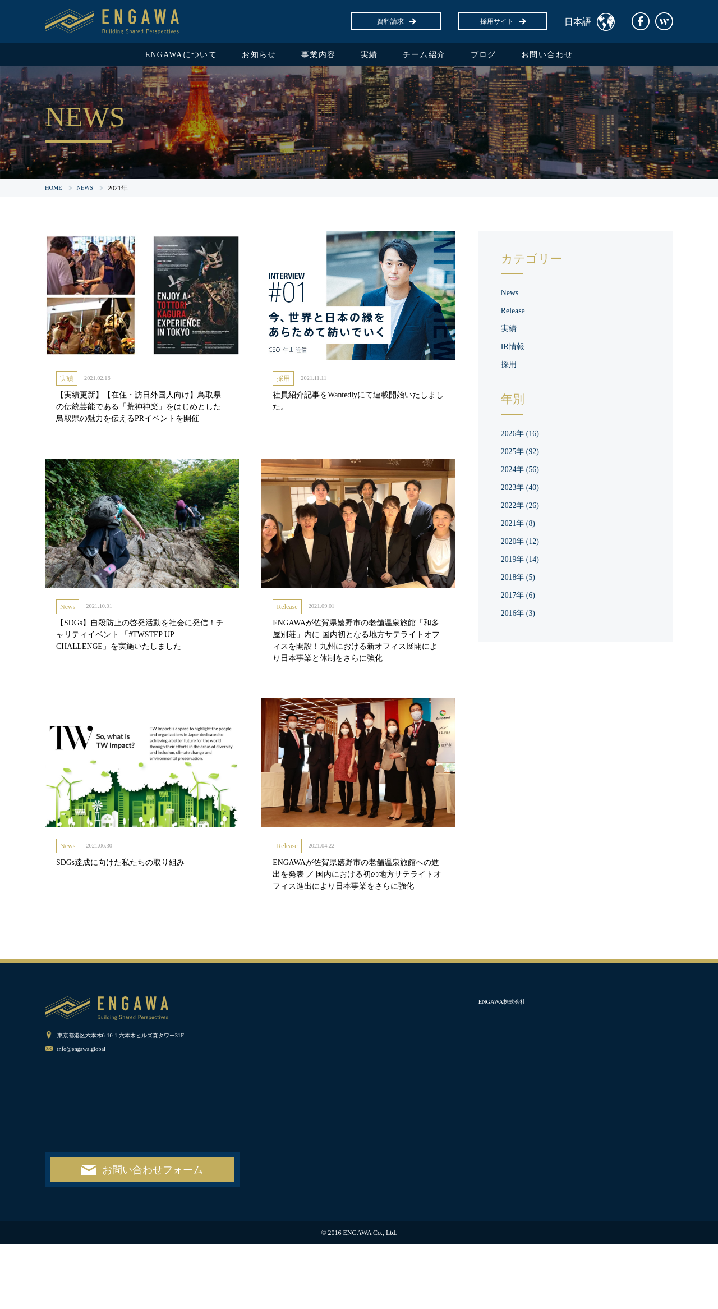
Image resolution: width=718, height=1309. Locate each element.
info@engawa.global (85, 1112)
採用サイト (502, 21)
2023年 (523, 490)
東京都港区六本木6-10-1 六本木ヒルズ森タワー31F (133, 1099)
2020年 (523, 544)
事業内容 (314, 56)
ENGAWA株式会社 (506, 1066)
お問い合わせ (570, 56)
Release (287, 630)
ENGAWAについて (159, 56)
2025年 (523, 454)
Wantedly (664, 21)
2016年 (521, 616)
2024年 (523, 472)
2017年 (521, 598)
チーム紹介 (432, 56)
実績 (371, 56)
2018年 (521, 580)
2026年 (523, 436)
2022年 (523, 508)
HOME (55, 191)
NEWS (88, 191)
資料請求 (396, 21)
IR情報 (514, 350)
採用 (283, 382)
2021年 (521, 526)
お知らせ (248, 56)
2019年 (523, 562)
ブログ (499, 56)
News (67, 630)
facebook (641, 21)
